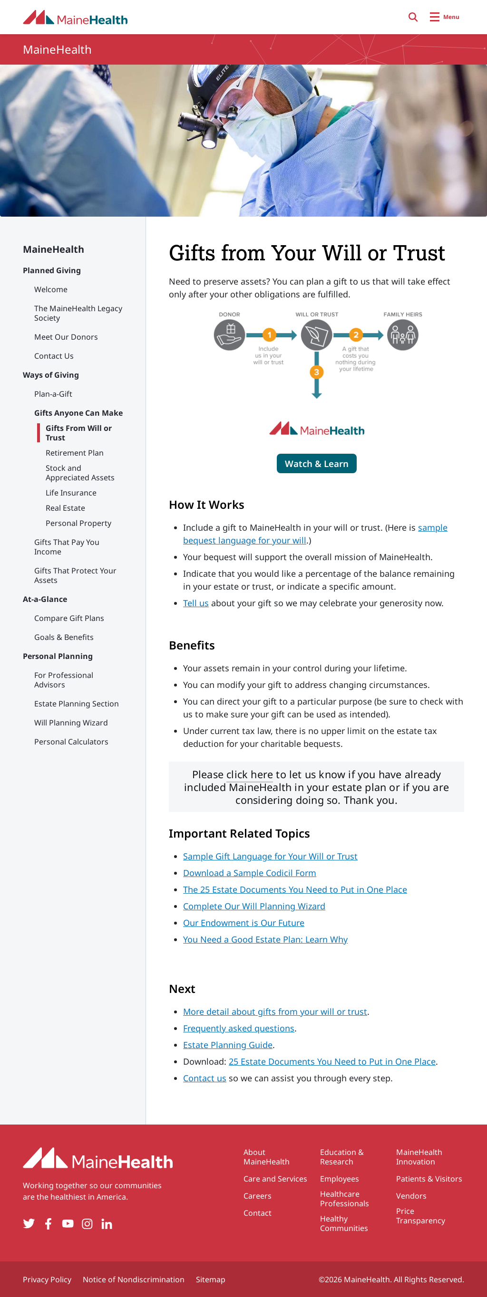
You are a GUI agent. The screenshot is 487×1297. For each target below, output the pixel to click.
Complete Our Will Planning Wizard (254, 906)
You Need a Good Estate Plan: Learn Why (265, 939)
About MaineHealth (267, 1157)
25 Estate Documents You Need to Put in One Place (332, 1061)
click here (249, 774)
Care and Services (275, 1178)
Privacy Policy (47, 1279)
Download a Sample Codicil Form (249, 872)
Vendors (411, 1196)
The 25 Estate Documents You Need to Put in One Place (295, 889)
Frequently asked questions (238, 1028)
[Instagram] (87, 1224)
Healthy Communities (344, 1223)
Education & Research (342, 1157)
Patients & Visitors (429, 1178)
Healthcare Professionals (344, 1199)
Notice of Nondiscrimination (134, 1279)
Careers (258, 1196)
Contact (258, 1213)
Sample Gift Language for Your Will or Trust (270, 856)
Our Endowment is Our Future (243, 922)
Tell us (196, 603)
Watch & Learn (317, 463)
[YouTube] (68, 1224)
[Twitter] (29, 1224)
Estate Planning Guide (228, 1044)
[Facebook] (48, 1224)
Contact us (204, 1078)
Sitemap (210, 1279)
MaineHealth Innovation (419, 1157)
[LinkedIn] (107, 1224)
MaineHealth (53, 249)
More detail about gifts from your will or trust (275, 1011)
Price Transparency (420, 1216)
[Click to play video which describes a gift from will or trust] (317, 463)
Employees (339, 1178)
